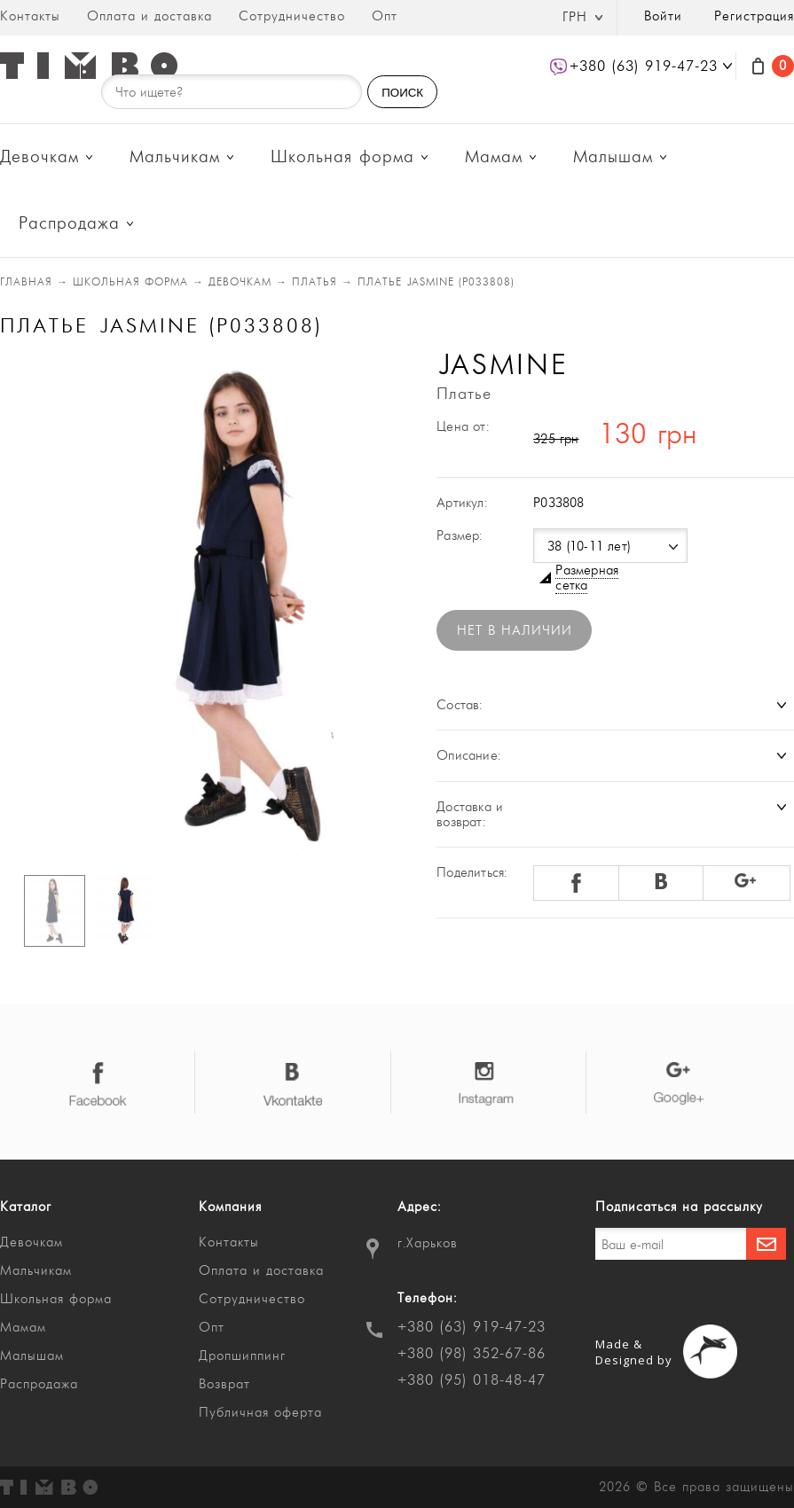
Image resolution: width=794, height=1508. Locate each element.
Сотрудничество (292, 16)
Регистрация (754, 16)
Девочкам (39, 157)
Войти (663, 16)
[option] (192, 604)
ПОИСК (402, 92)
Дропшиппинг (242, 1355)
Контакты (30, 16)
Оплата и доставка (149, 16)
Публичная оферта (260, 1412)
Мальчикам (175, 157)
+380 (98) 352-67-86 (471, 1354)
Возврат (224, 1384)
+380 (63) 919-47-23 (471, 1327)
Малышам (613, 157)
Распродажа (69, 224)
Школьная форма (342, 157)
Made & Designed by (633, 1352)
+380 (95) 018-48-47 (471, 1380)
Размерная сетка (586, 578)
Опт (384, 16)
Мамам (494, 157)
